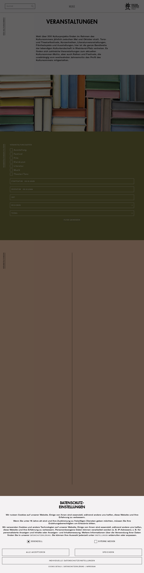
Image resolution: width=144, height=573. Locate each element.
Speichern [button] (108, 550)
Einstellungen (101, 533)
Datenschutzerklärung (40, 533)
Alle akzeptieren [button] (35, 550)
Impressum (91, 565)
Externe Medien (104, 539)
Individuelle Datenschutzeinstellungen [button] (72, 559)
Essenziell (35, 539)
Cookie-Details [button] (55, 565)
